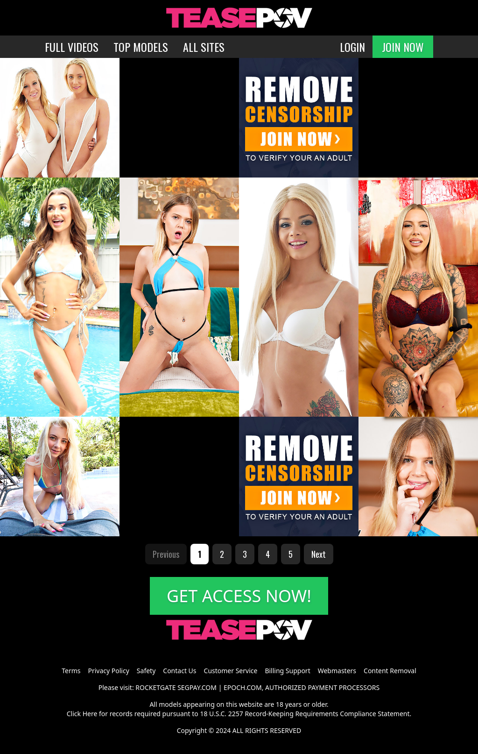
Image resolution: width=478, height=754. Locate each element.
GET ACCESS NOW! (239, 595)
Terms (71, 670)
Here (90, 713)
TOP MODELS (140, 46)
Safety (146, 670)
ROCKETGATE (155, 687)
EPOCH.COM (243, 687)
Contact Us (179, 670)
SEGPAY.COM (197, 687)
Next (318, 554)
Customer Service (231, 670)
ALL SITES (204, 46)
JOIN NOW (403, 46)
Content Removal (390, 670)
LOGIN (352, 46)
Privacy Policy (108, 670)
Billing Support (287, 670)
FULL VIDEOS (71, 46)
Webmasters (337, 670)
